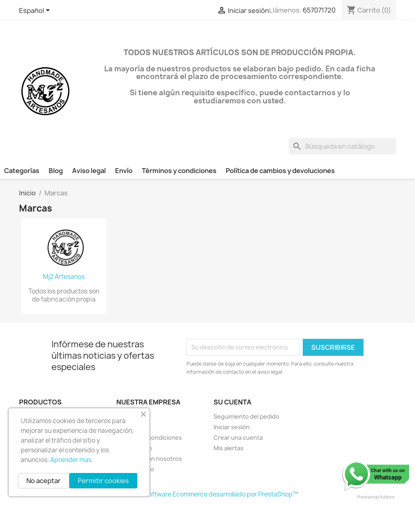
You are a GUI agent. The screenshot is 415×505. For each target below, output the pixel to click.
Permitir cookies (103, 480)
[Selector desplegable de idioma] (36, 11)
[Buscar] (342, 146)
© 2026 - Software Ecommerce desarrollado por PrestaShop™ (207, 494)
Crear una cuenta (238, 437)
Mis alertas (229, 448)
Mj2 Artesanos (64, 277)
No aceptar (43, 480)
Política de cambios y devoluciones (280, 170)
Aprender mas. (71, 460)
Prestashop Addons (375, 497)
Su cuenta (232, 402)
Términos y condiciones (179, 170)
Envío (124, 170)
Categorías (21, 170)
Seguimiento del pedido (246, 416)
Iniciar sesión (232, 427)
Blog (56, 170)
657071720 (319, 10)
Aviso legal (89, 170)
